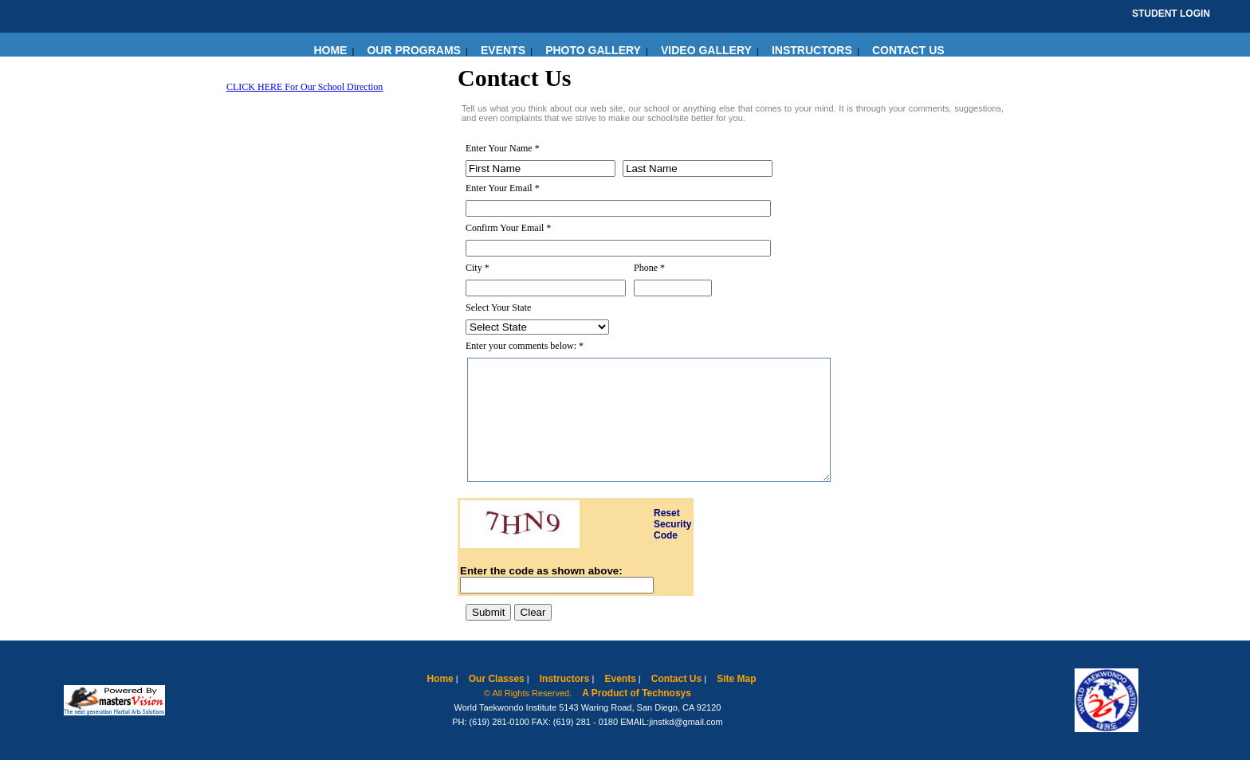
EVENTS (503, 50)
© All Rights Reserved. (528, 693)
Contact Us (676, 678)
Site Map (736, 678)
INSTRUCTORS (812, 50)
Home (439, 678)
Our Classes (497, 678)
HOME (330, 50)
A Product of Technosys (636, 693)
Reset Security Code (672, 524)
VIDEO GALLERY (706, 50)
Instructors (565, 678)
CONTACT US (908, 50)
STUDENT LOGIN (1171, 13)
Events (619, 678)
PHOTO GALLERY (593, 50)
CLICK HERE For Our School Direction (304, 86)
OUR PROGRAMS (413, 50)
